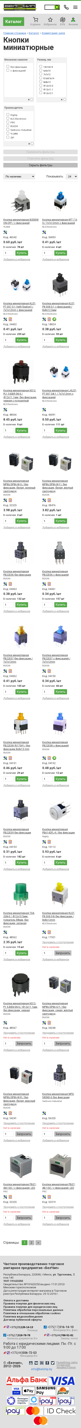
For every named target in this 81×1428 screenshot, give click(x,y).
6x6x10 (44, 70)
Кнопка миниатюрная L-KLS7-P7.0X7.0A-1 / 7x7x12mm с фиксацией (59, 394)
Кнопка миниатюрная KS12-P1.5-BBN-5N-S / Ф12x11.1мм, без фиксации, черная (20, 1007)
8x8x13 (44, 82)
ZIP (10, 137)
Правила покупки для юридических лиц (30, 1306)
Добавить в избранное (16, 259)
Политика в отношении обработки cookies (32, 1313)
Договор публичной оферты (22, 1319)
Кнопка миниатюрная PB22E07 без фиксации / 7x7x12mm (18, 659)
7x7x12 (44, 74)
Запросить (63, 953)
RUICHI (12, 126)
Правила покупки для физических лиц (29, 1303)
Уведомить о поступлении (58, 942)
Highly (11, 115)
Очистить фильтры (40, 158)
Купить (22, 253)
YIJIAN (12, 133)
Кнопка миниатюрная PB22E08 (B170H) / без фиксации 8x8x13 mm (16, 746)
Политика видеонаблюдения (23, 1316)
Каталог (13, 21)
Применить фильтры (40, 152)
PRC (10, 122)
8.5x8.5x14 (46, 78)
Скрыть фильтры (40, 165)
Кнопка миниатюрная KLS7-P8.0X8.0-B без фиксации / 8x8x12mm (58, 916)
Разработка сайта (67, 1365)
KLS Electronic (16, 119)
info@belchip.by (41, 1369)
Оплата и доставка (16, 1300)
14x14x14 (46, 67)
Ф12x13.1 (46, 93)
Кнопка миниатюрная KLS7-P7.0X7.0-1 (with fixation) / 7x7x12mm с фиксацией (19, 307)
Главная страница (14, 33)
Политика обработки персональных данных (33, 1310)
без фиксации (16, 67)
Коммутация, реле (53, 33)
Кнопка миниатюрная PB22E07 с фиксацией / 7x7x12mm (56, 659)
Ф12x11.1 (46, 89)
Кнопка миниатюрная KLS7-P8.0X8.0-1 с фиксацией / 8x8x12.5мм (58, 307)
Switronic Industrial (18, 130)
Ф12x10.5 (46, 86)
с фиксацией (16, 70)
